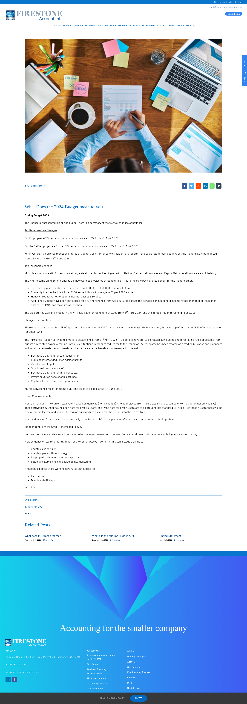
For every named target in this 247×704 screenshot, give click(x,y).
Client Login (234, 14)
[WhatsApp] (212, 185)
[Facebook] (184, 185)
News (28, 513)
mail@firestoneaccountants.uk (225, 7)
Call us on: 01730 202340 (228, 2)
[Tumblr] (218, 185)
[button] (194, 26)
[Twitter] (191, 185)
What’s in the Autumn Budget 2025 (113, 536)
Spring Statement (170, 536)
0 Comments (48, 540)
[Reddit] (198, 185)
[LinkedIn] (205, 185)
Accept (138, 698)
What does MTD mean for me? (43, 536)
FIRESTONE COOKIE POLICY (113, 698)
